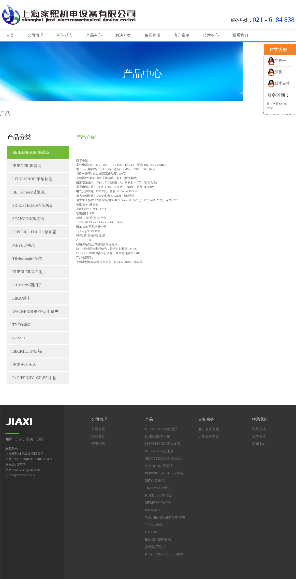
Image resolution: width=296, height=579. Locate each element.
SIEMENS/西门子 (27, 285)
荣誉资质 (152, 35)
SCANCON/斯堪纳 (28, 219)
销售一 (276, 61)
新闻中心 (259, 444)
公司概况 (35, 35)
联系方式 (259, 429)
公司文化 (98, 436)
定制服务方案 (208, 436)
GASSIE (19, 338)
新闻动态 (65, 35)
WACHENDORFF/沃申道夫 (35, 311)
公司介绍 (98, 429)
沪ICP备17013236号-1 (20, 475)
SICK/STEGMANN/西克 (32, 205)
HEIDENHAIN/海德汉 (31, 152)
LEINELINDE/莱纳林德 (32, 179)
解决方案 (123, 35)
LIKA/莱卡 (21, 298)
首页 (10, 35)
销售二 (276, 72)
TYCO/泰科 (22, 325)
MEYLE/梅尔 (23, 245)
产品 (149, 419)
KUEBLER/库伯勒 (27, 272)
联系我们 (240, 35)
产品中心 (94, 35)
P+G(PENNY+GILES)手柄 (34, 378)
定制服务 (206, 419)
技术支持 (278, 83)
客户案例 (182, 35)
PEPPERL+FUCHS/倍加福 (34, 232)
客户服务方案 (208, 429)
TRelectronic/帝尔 (27, 258)
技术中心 (211, 35)
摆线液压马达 (24, 364)
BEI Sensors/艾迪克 (28, 192)
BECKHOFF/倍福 (27, 351)
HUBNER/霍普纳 (26, 166)
